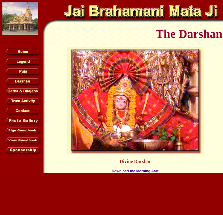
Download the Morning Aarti (136, 171)
